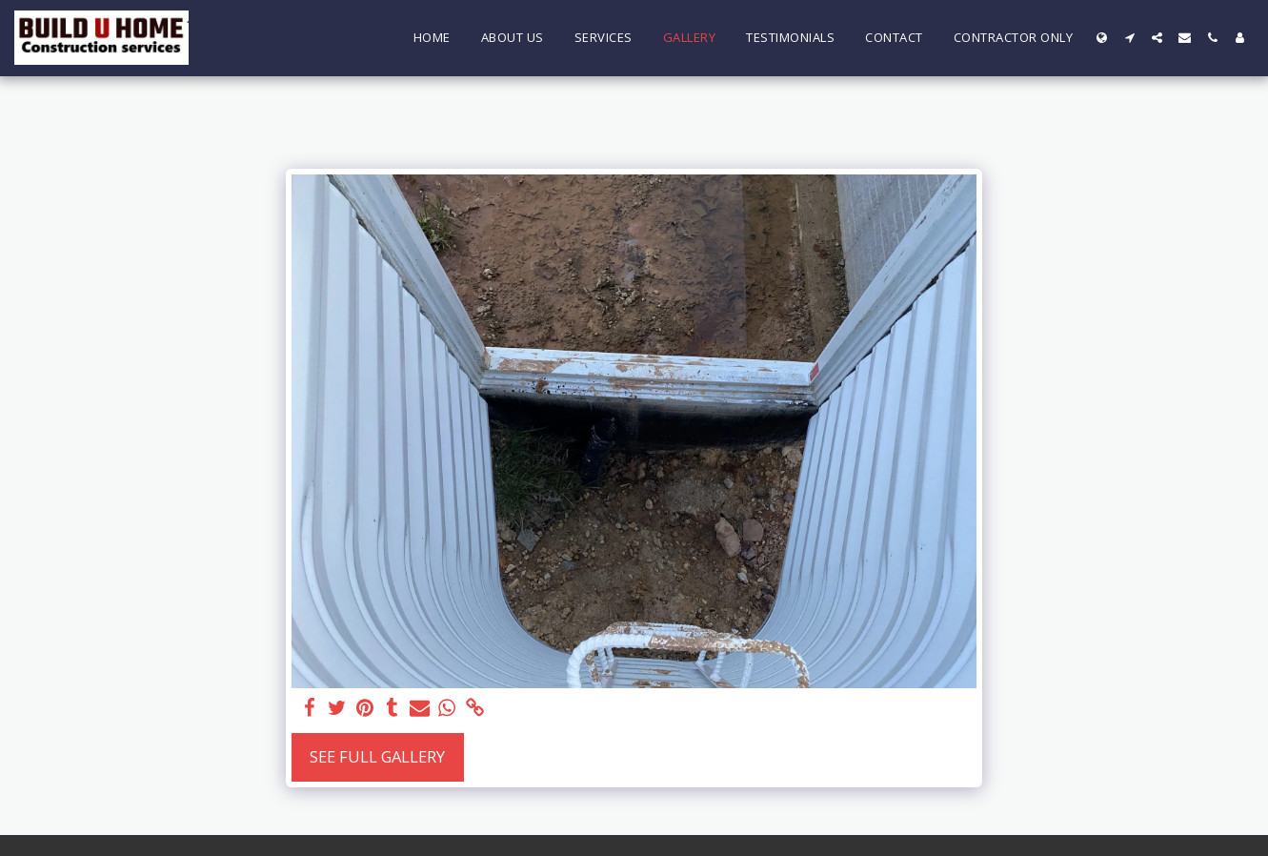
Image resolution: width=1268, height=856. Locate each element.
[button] (1129, 37)
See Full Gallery (377, 756)
